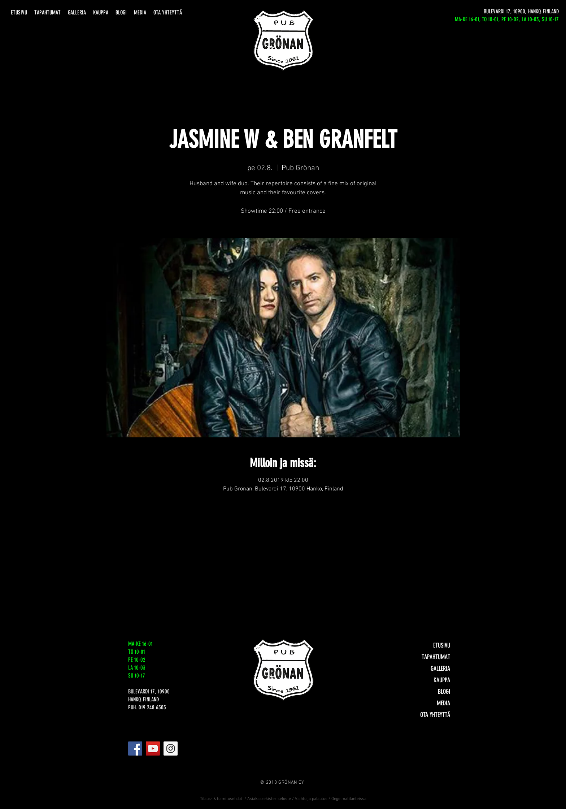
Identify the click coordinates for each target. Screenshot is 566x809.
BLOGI (444, 692)
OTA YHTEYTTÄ (435, 715)
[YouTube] (153, 748)
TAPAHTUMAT (436, 657)
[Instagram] (171, 748)
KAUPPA (442, 680)
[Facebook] (135, 748)
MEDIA (443, 703)
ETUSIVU (441, 645)
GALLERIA (440, 668)
